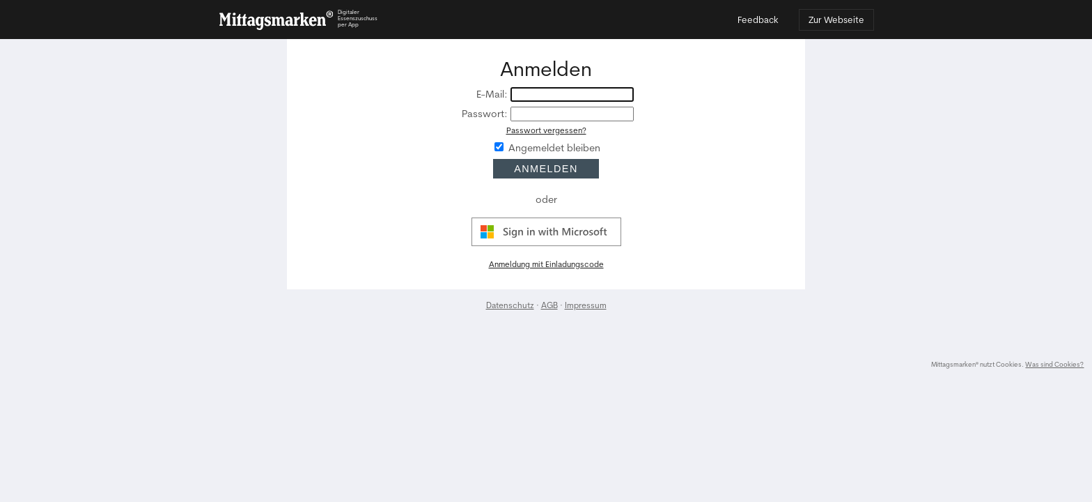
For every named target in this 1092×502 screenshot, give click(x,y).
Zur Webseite (836, 19)
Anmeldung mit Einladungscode (546, 264)
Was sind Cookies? (1054, 364)
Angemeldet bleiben (554, 148)
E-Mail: (492, 94)
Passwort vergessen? (546, 130)
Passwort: (485, 114)
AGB (549, 305)
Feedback (758, 19)
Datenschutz (510, 305)
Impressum (586, 305)
